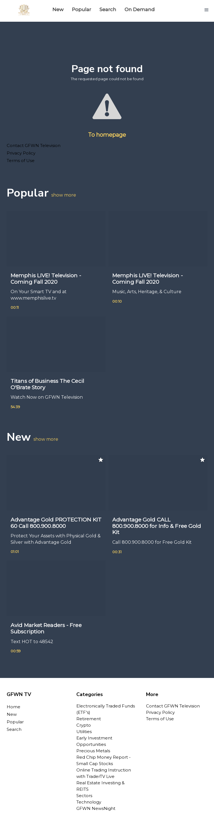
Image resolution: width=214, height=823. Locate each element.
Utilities (84, 731)
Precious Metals (93, 750)
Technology (88, 802)
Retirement (88, 718)
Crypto (83, 725)
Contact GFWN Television (33, 145)
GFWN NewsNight (95, 808)
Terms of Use (21, 160)
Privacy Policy (21, 153)
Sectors (84, 795)
